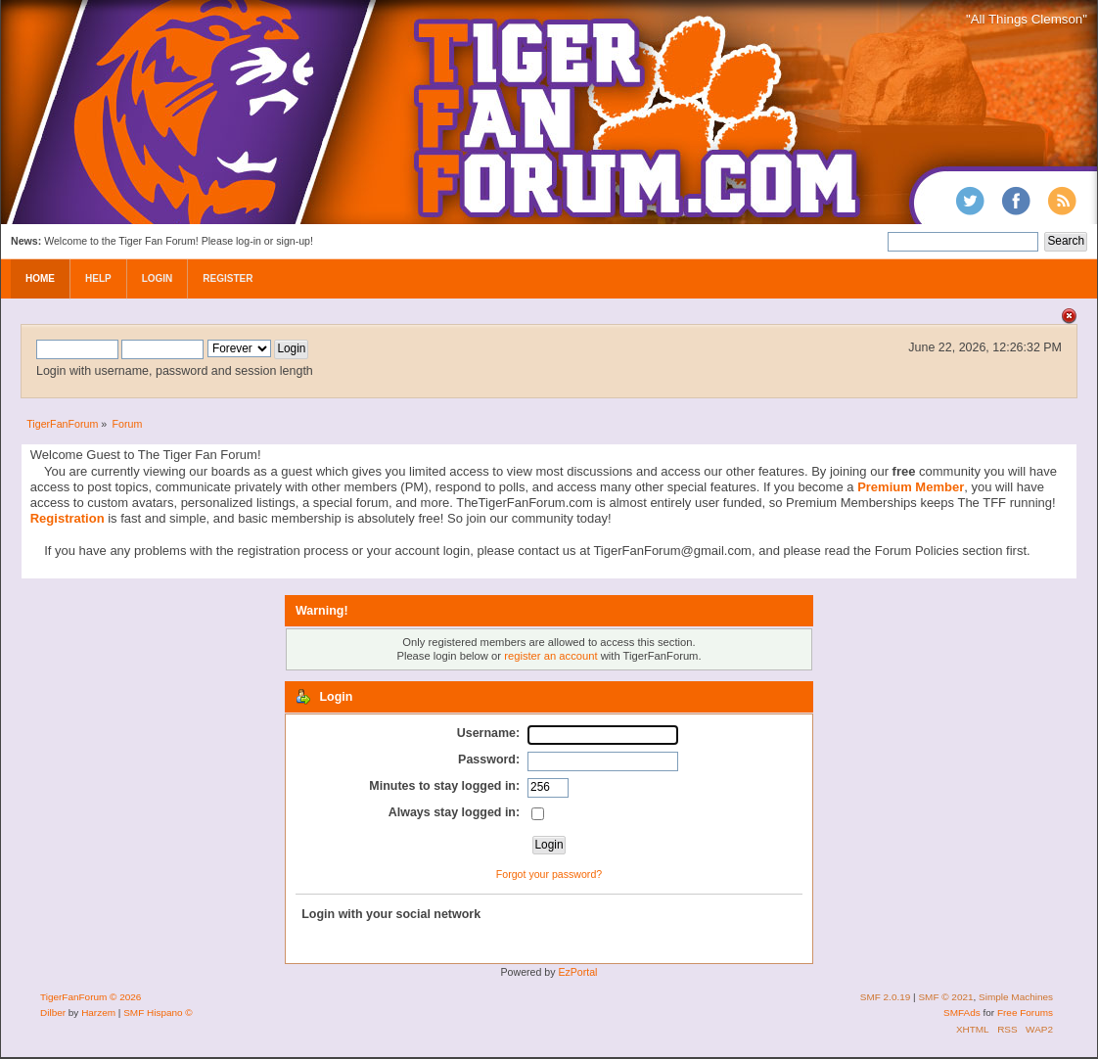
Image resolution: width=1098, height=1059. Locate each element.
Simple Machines (1016, 996)
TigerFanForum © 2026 (90, 996)
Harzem (98, 1012)
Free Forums (1025, 1012)
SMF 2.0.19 (885, 996)
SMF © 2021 (945, 996)
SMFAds (962, 1012)
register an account (550, 656)
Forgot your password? (549, 874)
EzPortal (577, 972)
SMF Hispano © (158, 1012)
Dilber (53, 1012)
